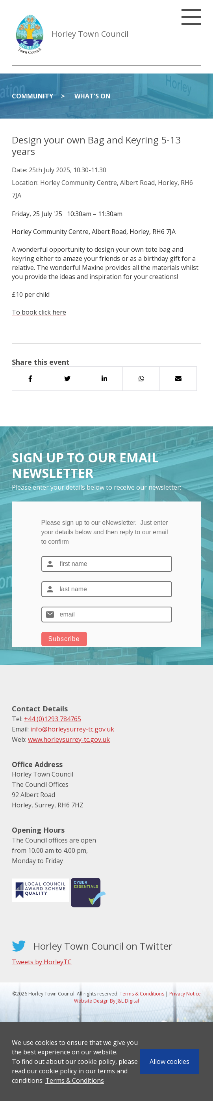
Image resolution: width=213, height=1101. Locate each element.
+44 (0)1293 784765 (52, 719)
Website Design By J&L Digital (106, 1000)
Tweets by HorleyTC (42, 962)
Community (32, 96)
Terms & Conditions (74, 1080)
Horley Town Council (90, 33)
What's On (92, 96)
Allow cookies (169, 1061)
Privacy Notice (185, 993)
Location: (25, 182)
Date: (19, 170)
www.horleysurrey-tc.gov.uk (69, 739)
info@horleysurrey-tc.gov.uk (72, 729)
